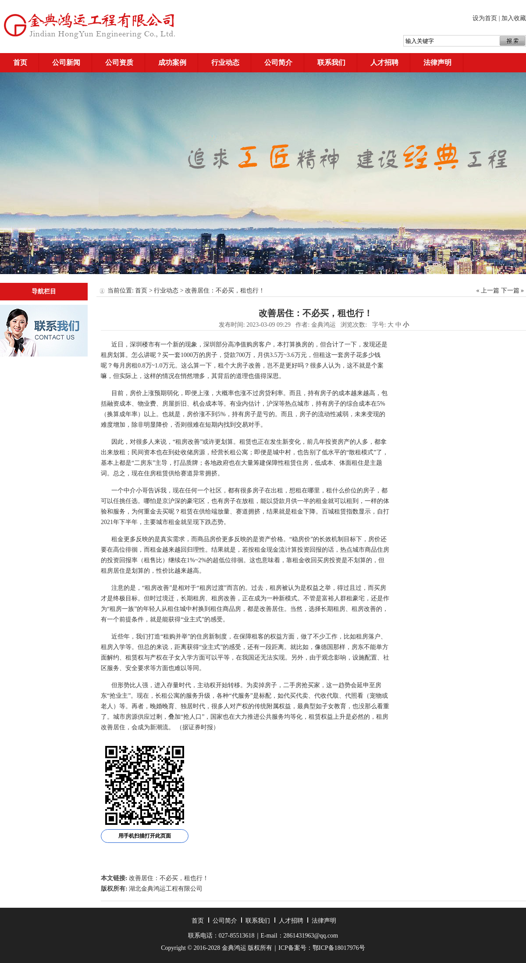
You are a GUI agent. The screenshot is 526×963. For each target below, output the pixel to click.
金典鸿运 (323, 324)
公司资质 (119, 62)
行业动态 (225, 62)
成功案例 (172, 62)
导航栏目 (44, 291)
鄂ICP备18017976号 (339, 948)
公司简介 (278, 62)
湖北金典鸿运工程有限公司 (166, 888)
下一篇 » (512, 290)
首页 (20, 62)
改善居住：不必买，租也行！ (169, 878)
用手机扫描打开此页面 (144, 836)
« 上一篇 (488, 290)
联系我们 (331, 62)
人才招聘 (384, 62)
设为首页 (485, 18)
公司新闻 (66, 62)
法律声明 (437, 62)
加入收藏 (513, 18)
